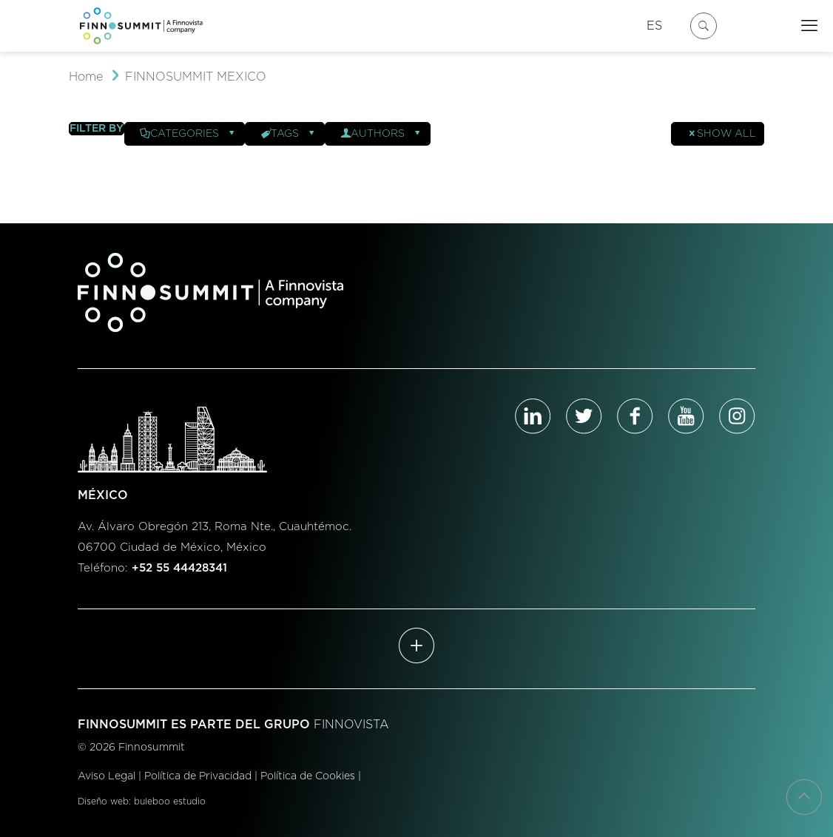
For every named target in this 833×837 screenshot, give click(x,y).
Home (86, 77)
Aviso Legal (106, 776)
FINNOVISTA (351, 725)
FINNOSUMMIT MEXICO (195, 77)
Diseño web (103, 801)
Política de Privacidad (198, 776)
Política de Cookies (307, 776)
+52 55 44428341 (179, 568)
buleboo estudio (170, 801)
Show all (721, 134)
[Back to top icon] (804, 797)
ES (654, 26)
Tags (288, 134)
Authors (381, 134)
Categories (188, 134)
